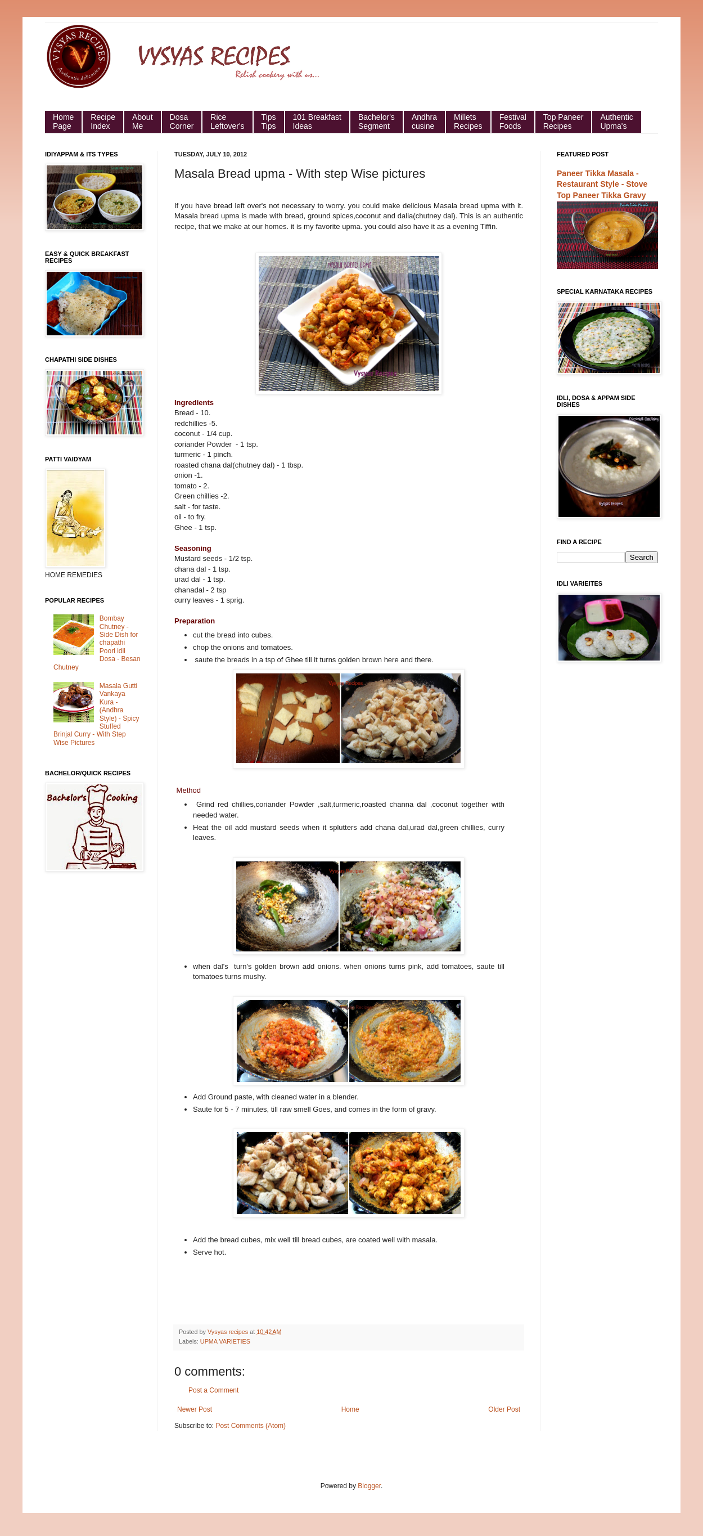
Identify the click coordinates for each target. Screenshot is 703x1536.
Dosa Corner (182, 122)
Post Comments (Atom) (250, 1426)
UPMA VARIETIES (225, 1341)
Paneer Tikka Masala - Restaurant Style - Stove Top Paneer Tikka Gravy (602, 184)
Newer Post (194, 1409)
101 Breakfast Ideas (317, 122)
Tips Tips (269, 122)
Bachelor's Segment (376, 122)
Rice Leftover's (227, 122)
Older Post (504, 1409)
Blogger (369, 1486)
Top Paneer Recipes (563, 122)
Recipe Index (103, 122)
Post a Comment (213, 1390)
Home (350, 1409)
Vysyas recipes (229, 1331)
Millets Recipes (468, 122)
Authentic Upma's (616, 122)
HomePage (63, 122)
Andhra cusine (424, 122)
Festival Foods (512, 122)
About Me (142, 122)
